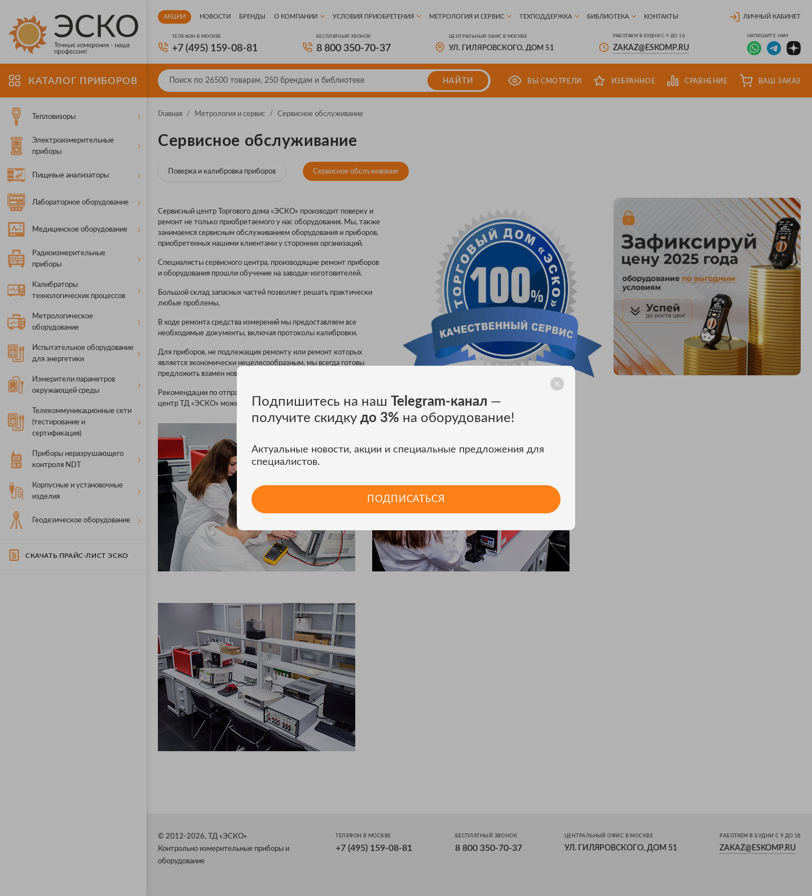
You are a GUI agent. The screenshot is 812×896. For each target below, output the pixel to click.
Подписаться (405, 499)
